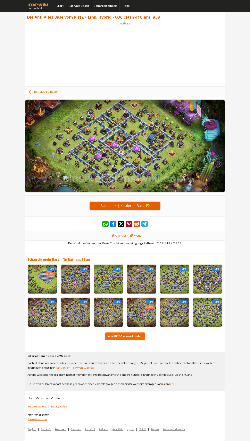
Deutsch (60, 429)
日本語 (142, 429)
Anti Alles (121, 235)
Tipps (125, 6)
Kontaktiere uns (37, 406)
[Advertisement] (125, 53)
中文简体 (117, 429)
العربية (130, 429)
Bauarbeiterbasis (105, 6)
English (32, 429)
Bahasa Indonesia (174, 429)
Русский (46, 429)
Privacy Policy (59, 406)
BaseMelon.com (37, 419)
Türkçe (155, 429)
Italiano (103, 429)
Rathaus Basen (79, 6)
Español (90, 429)
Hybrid (137, 235)
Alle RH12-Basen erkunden (125, 336)
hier (171, 384)
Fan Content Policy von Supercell (75, 367)
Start (60, 6)
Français (76, 429)
